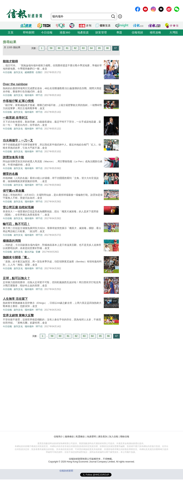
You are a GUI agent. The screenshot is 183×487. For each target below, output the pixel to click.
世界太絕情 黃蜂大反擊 (18, 315)
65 (99, 48)
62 (75, 48)
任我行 (39, 72)
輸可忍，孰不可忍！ (16, 224)
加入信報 (113, 436)
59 (51, 48)
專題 (119, 32)
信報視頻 (137, 32)
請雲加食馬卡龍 (13, 157)
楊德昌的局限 (12, 240)
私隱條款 (80, 436)
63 (83, 48)
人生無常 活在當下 (15, 298)
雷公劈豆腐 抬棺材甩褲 (18, 207)
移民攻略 (155, 32)
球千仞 (39, 95)
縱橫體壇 (29, 72)
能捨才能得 (10, 61)
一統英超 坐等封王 (15, 117)
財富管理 (101, 32)
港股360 (65, 32)
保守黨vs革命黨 (13, 190)
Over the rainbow (15, 84)
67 (115, 48)
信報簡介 (58, 436)
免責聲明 (91, 436)
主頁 (10, 32)
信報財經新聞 (66, 470)
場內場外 (29, 95)
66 (107, 48)
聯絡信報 (124, 436)
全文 (44, 68)
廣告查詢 (102, 436)
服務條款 (69, 436)
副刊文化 (18, 72)
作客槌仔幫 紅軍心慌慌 (18, 101)
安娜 (38, 251)
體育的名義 (10, 173)
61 (67, 48)
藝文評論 (29, 251)
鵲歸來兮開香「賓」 (16, 257)
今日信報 (46, 32)
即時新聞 (28, 32)
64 (91, 48)
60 (59, 48)
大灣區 (173, 32)
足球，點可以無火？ (16, 278)
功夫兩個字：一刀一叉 (18, 140)
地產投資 (83, 32)
